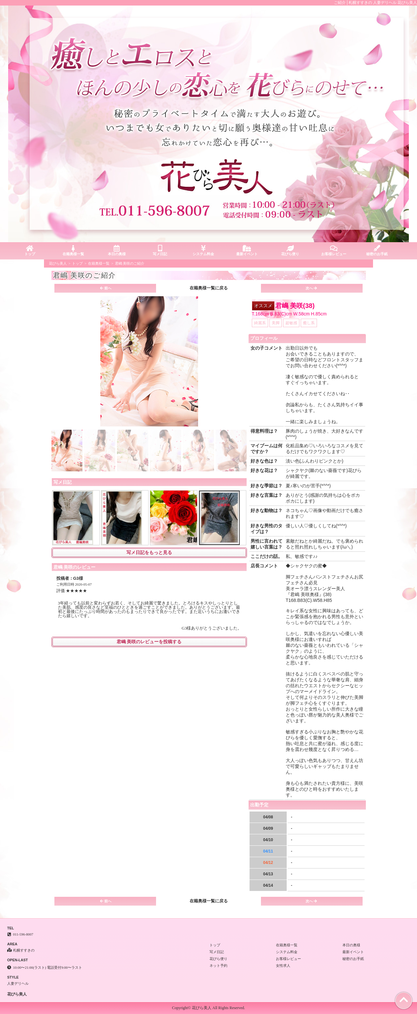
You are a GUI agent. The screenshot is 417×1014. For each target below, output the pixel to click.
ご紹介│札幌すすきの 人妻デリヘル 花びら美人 (375, 2)
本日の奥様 (116, 250)
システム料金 (203, 250)
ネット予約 (218, 965)
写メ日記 (160, 250)
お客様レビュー (333, 250)
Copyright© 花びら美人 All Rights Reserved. (208, 1008)
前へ (105, 288)
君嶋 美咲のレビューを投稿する (149, 641)
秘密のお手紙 (377, 250)
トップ (29, 250)
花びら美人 (58, 263)
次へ (311, 288)
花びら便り (290, 250)
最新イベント (246, 250)
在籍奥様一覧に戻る (209, 287)
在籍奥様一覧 (73, 250)
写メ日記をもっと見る (149, 552)
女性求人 (283, 965)
